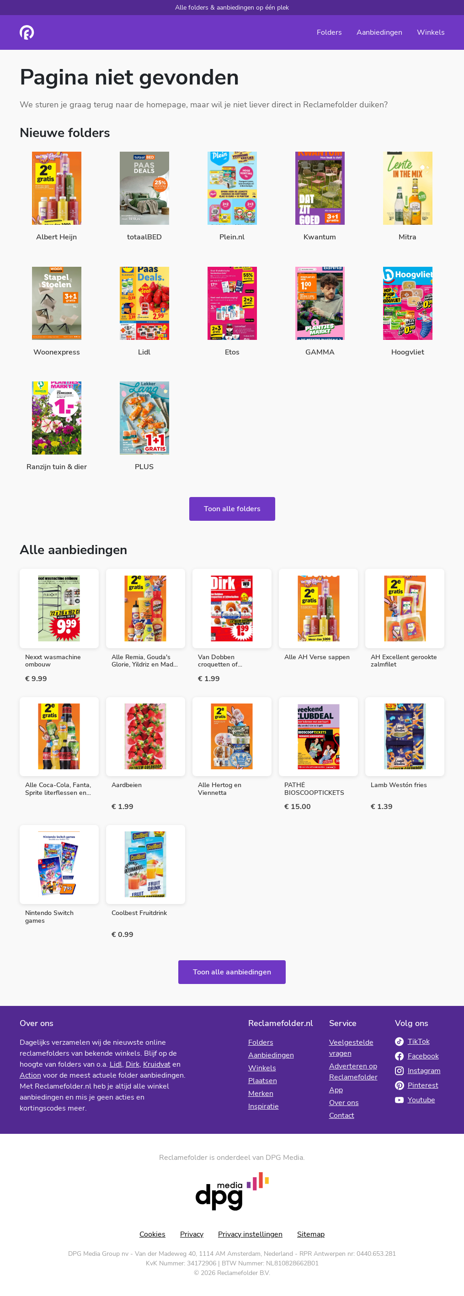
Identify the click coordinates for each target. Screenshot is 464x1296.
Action (30, 1075)
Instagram (418, 1070)
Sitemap (311, 1234)
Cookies (152, 1234)
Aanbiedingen (379, 32)
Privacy (191, 1234)
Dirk (132, 1064)
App (336, 1090)
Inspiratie (263, 1106)
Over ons (344, 1103)
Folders (329, 32)
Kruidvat (157, 1064)
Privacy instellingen (250, 1234)
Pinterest (416, 1085)
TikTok (412, 1041)
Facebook (417, 1056)
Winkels (431, 32)
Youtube (415, 1100)
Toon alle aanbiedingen (232, 972)
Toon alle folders (232, 509)
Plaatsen (262, 1081)
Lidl (116, 1064)
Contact (341, 1116)
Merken (260, 1094)
